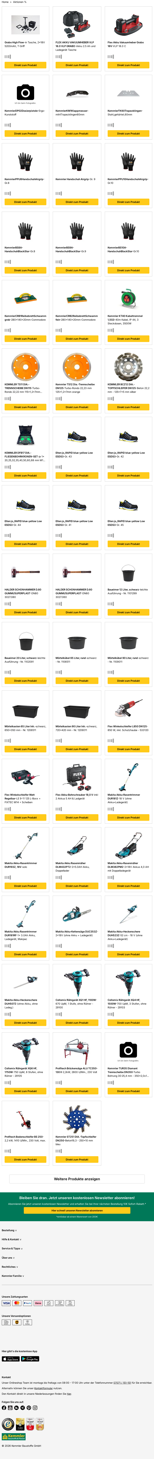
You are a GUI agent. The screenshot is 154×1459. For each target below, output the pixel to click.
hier (69, 1393)
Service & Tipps (12, 1248)
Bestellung (9, 1230)
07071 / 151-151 (122, 1382)
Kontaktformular (43, 1388)
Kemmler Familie (13, 1276)
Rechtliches (10, 1267)
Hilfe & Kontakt (11, 1239)
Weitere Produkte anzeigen (77, 1179)
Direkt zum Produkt (25, 65)
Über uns (8, 1258)
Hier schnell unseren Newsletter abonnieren (77, 1210)
